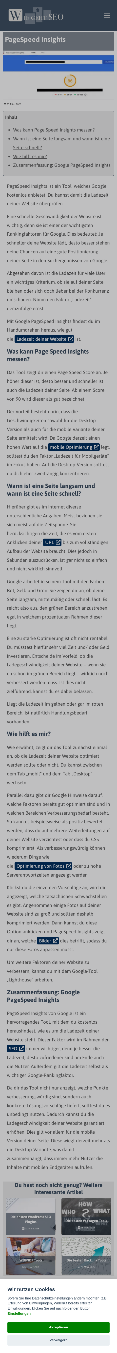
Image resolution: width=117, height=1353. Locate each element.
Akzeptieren (58, 1327)
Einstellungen (19, 1313)
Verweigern (59, 1340)
